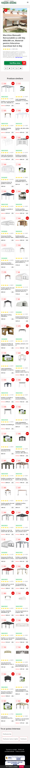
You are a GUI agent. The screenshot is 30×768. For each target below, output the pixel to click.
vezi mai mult (18, 57)
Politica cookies (20, 751)
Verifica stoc (18, 63)
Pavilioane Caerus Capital (10, 739)
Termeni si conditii (11, 749)
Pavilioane (23, 739)
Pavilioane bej (7, 734)
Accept (22, 766)
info (13, 105)
